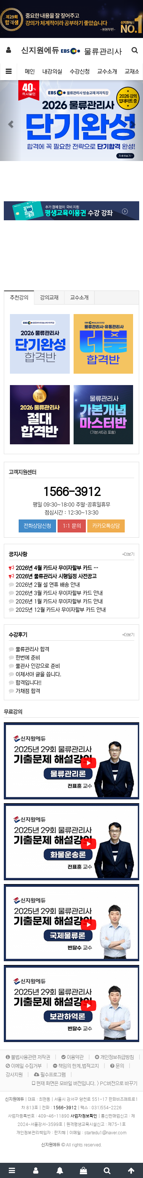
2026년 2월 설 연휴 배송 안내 (44, 585)
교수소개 (107, 71)
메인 (30, 71)
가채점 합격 (24, 691)
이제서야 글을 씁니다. (35, 674)
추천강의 (19, 298)
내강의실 (52, 71)
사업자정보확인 (84, 1116)
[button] (10, 19)
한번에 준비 (24, 658)
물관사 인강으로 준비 (34, 666)
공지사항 (18, 554)
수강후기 (18, 635)
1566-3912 (71, 491)
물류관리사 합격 (29, 649)
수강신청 (80, 71)
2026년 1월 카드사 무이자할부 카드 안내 (56, 601)
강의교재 (49, 298)
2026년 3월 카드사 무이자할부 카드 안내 (56, 593)
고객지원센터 (22, 472)
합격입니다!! (25, 683)
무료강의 (13, 712)
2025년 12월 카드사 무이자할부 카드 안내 (57, 610)
